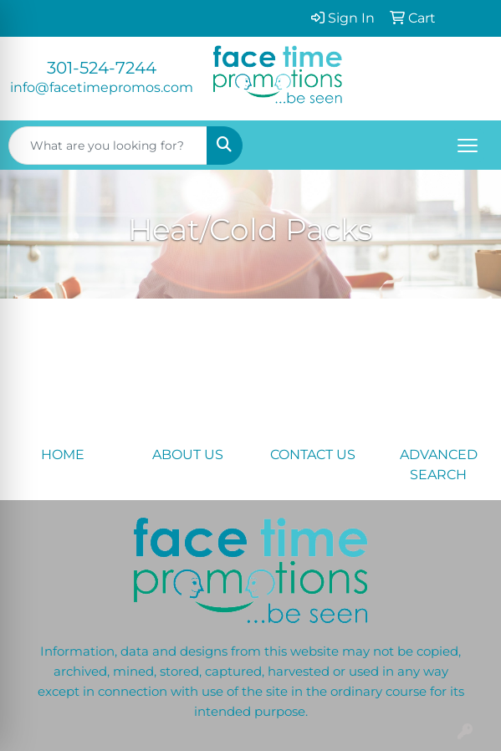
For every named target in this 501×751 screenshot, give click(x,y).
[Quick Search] (107, 145)
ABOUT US (187, 454)
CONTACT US (312, 454)
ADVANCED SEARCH (439, 465)
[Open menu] (467, 145)
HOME (62, 454)
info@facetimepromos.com (101, 87)
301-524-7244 (101, 68)
